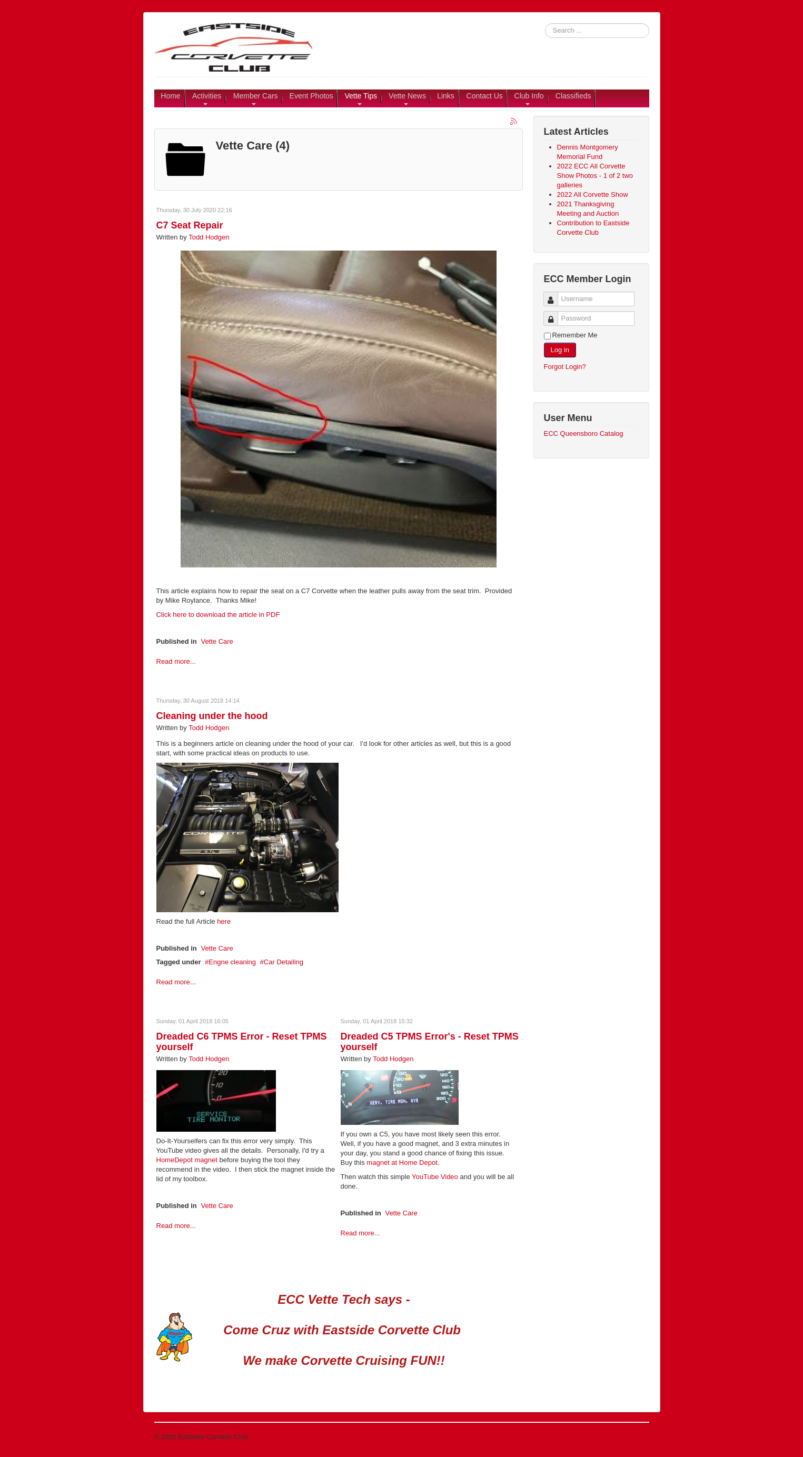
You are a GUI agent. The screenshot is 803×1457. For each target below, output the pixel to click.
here (224, 921)
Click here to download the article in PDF (218, 614)
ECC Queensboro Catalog (583, 433)
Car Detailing (283, 962)
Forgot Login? (565, 367)
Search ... (545, 23)
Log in (560, 350)
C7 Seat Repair (189, 225)
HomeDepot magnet (186, 1160)
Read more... (176, 661)
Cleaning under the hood (212, 716)
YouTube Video (434, 1177)
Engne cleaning (232, 962)
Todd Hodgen (209, 237)
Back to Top (631, 1437)
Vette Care (217, 641)
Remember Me (575, 335)
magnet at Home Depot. (402, 1162)
